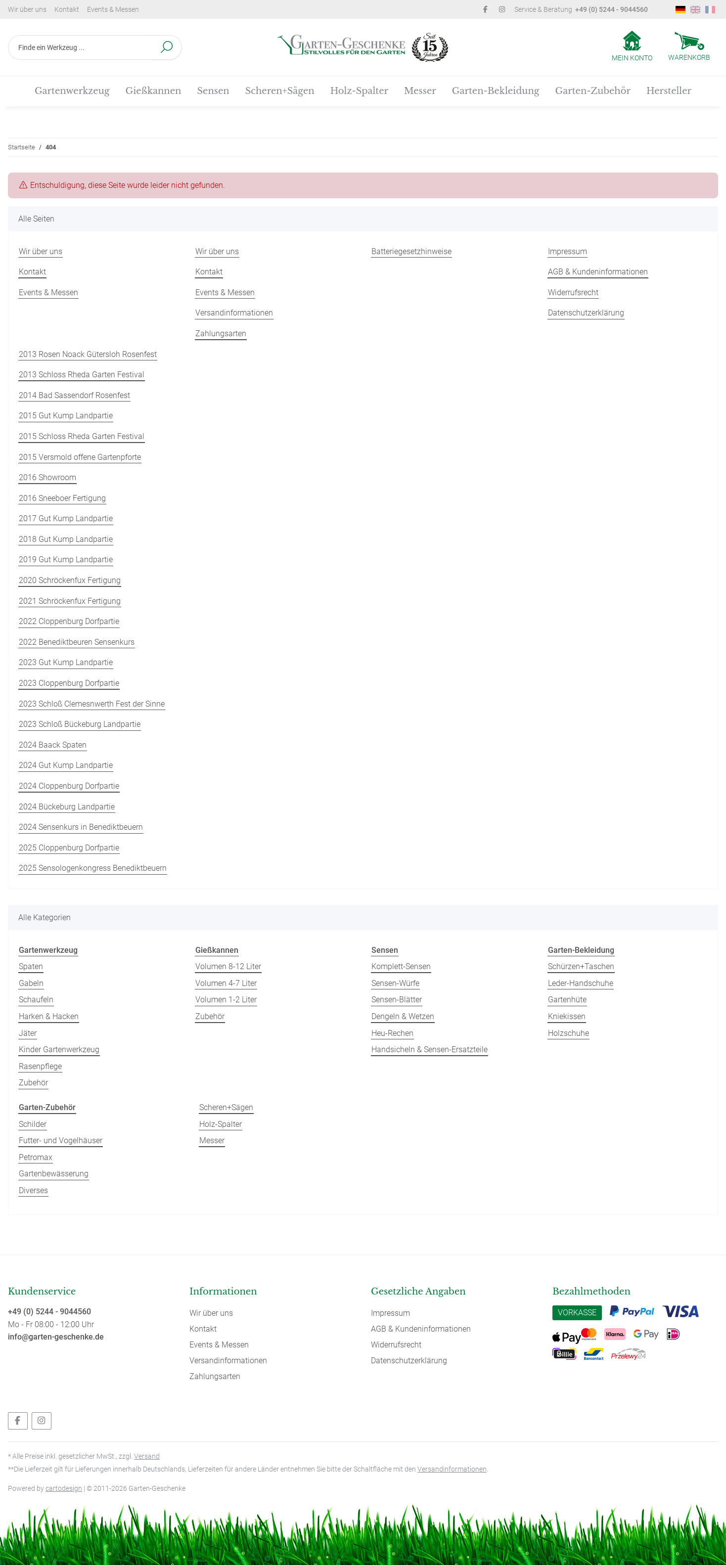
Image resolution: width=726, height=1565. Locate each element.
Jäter (28, 1033)
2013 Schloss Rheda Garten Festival (81, 374)
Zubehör (33, 1082)
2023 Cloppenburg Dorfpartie (69, 683)
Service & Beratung (581, 9)
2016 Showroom (47, 477)
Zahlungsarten (220, 333)
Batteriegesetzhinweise (411, 251)
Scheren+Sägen (226, 1107)
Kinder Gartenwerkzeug (59, 1049)
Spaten (31, 966)
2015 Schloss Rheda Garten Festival (81, 436)
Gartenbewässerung (54, 1173)
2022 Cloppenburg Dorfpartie (69, 621)
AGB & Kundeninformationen (598, 271)
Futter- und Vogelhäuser (60, 1140)
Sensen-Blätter (396, 999)
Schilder (32, 1124)
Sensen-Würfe (395, 983)
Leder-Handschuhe (580, 983)
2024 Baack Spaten (53, 745)
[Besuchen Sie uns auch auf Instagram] (41, 1421)
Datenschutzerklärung (586, 312)
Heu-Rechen (392, 1033)
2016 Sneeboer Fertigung (62, 498)
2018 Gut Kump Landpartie (66, 539)
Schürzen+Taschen (581, 966)
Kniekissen (567, 1016)
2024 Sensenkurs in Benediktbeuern (81, 827)
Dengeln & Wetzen (402, 1016)
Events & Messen (113, 9)
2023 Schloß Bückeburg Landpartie (79, 724)
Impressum (567, 251)
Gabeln (31, 983)
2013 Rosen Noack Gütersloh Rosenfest (88, 354)
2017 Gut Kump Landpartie (66, 518)
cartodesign (63, 1488)
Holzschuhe (568, 1033)
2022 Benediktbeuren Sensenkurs (77, 642)
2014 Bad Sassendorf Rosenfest (74, 395)
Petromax (35, 1157)
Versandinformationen (234, 312)
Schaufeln (36, 999)
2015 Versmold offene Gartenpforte (80, 457)
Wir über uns (27, 9)
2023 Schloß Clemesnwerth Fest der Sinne (92, 704)
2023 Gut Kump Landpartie (66, 662)
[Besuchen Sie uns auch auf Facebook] (18, 1421)
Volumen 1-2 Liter (226, 999)
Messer (212, 1140)
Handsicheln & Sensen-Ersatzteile (429, 1049)
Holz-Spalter (220, 1124)
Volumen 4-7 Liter (226, 983)
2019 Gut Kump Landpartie (66, 559)
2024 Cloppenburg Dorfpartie (69, 786)
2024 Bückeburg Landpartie (67, 806)
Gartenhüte (567, 999)
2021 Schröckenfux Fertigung (70, 601)
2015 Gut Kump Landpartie (66, 415)
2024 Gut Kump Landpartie (66, 765)
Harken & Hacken (49, 1016)
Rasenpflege (40, 1066)
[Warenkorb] (689, 47)
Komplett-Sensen (401, 966)
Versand (147, 1456)
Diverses (33, 1190)
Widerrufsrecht (573, 292)
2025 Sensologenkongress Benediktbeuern (93, 868)
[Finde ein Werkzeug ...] (80, 47)
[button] (632, 47)
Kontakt (66, 9)
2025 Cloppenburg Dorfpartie (69, 847)
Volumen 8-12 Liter (228, 966)
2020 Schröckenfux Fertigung (70, 580)
